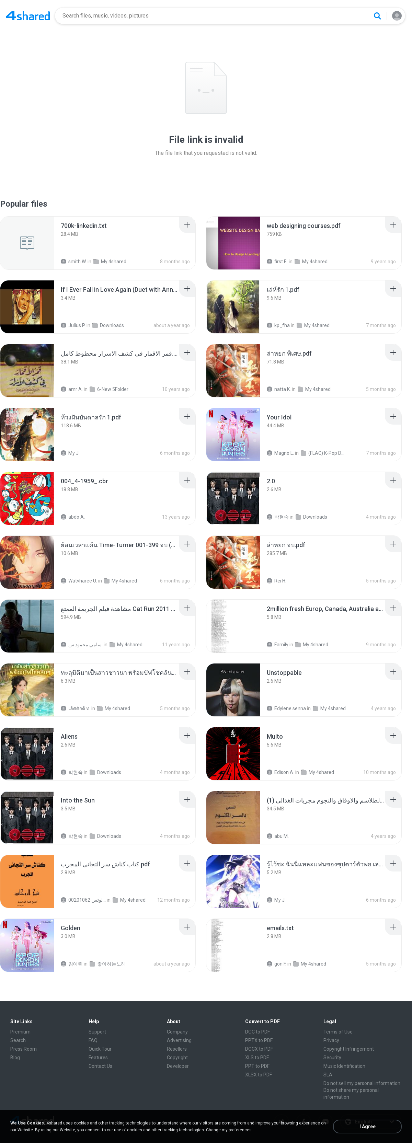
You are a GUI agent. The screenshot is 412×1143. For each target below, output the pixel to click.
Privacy (331, 1040)
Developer (178, 1066)
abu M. (278, 836)
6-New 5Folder (109, 389)
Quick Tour (100, 1049)
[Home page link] (28, 16)
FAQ (93, 1040)
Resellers (177, 1049)
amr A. (72, 389)
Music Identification (344, 1066)
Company (177, 1032)
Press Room (23, 1049)
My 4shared (109, 261)
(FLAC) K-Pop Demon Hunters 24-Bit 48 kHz (323, 453)
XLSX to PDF (258, 1074)
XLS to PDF (257, 1057)
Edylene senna (286, 708)
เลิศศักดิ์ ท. (75, 708)
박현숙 (278, 517)
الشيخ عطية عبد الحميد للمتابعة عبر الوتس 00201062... (83, 900)
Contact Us (100, 1066)
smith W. (74, 261)
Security (332, 1057)
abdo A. (73, 517)
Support (97, 1032)
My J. (70, 453)
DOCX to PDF (259, 1049)
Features (98, 1057)
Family (277, 644)
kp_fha (278, 325)
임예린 (72, 964)
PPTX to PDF (259, 1040)
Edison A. (280, 772)
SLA (327, 1074)
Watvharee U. (79, 581)
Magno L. (280, 453)
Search (18, 1040)
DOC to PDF (257, 1032)
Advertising (179, 1040)
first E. (277, 261)
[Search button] (377, 16)
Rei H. (276, 581)
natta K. (279, 389)
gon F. (276, 964)
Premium (20, 1032)
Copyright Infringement (348, 1049)
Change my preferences (229, 1130)
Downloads (108, 325)
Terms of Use (338, 1032)
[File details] (27, 243)
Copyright (177, 1057)
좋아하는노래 (108, 964)
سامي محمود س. (82, 644)
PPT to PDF (257, 1066)
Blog (15, 1057)
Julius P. (73, 325)
